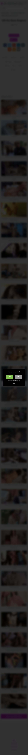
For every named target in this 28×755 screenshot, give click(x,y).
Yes (10, 377)
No (18, 377)
